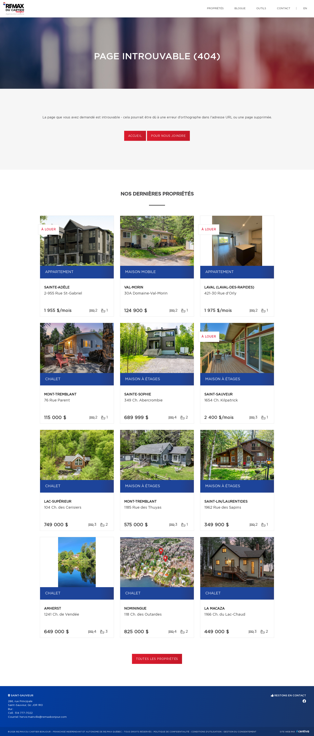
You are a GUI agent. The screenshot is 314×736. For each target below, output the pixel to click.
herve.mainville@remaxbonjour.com (43, 717)
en (305, 8)
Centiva (302, 731)
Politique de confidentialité (171, 732)
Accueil (135, 136)
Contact (283, 8)
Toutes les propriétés (157, 659)
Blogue (240, 8)
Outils (261, 8)
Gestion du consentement (239, 732)
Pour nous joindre (168, 136)
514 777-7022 (24, 713)
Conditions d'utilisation (206, 732)
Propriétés (215, 8)
